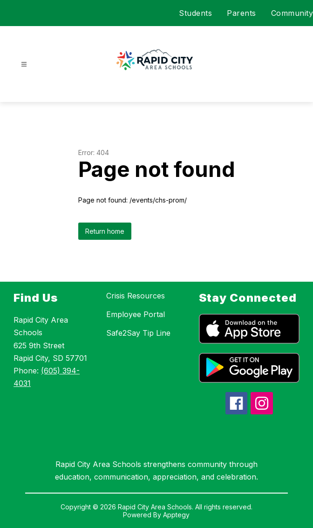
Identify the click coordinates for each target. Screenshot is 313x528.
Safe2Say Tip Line (138, 333)
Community (292, 13)
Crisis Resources (135, 295)
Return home (104, 231)
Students (195, 13)
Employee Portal (135, 314)
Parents (241, 13)
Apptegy (176, 515)
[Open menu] (24, 64)
